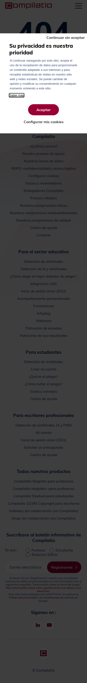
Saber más (16, 95)
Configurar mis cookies (44, 122)
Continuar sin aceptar (65, 37)
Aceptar (43, 109)
